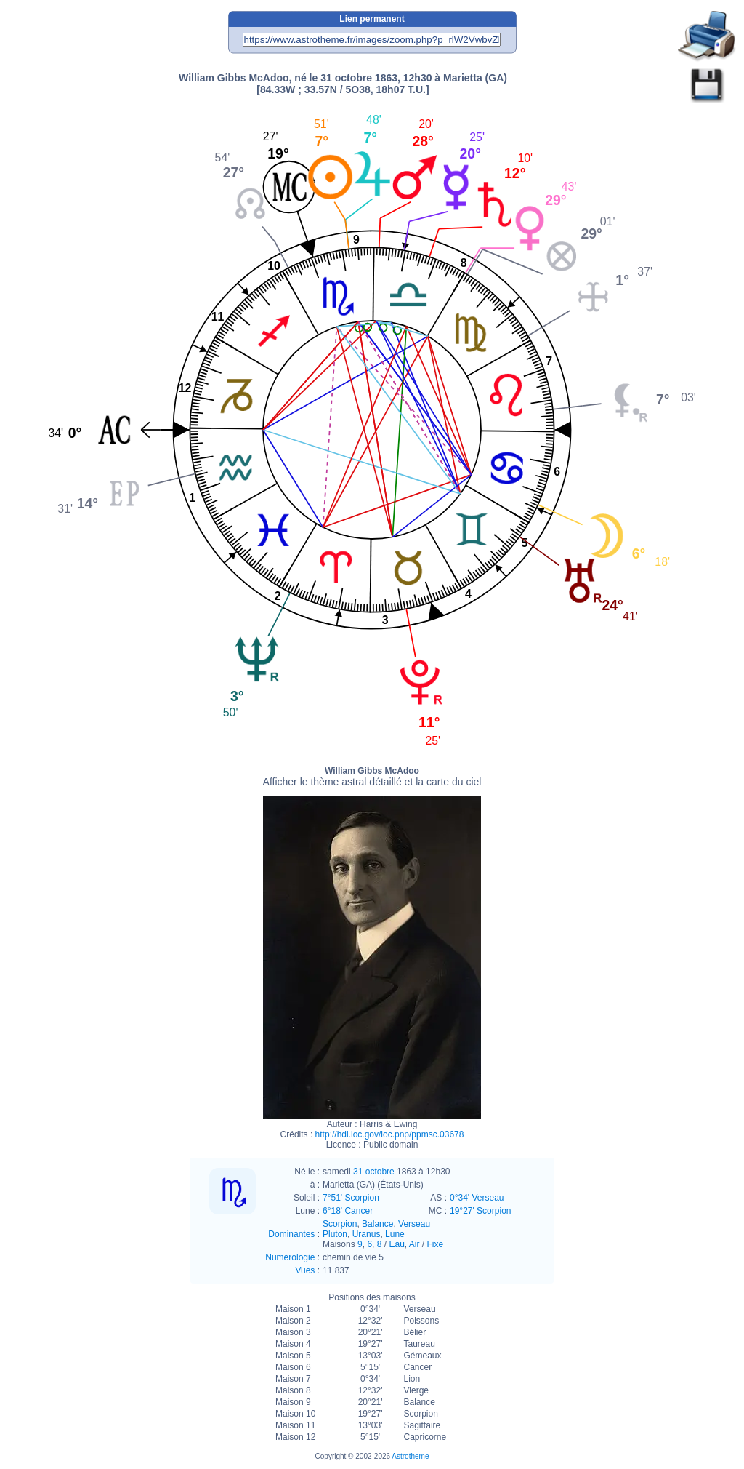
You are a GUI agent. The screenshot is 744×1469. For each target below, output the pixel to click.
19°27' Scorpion (480, 1211)
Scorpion (340, 1224)
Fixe (435, 1244)
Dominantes (291, 1234)
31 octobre (374, 1171)
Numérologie (290, 1257)
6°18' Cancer (348, 1211)
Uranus (366, 1234)
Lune (395, 1234)
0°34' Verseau (477, 1198)
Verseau (414, 1224)
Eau (396, 1244)
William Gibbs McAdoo (372, 777)
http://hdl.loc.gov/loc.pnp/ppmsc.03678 (389, 1134)
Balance (377, 1224)
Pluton (335, 1234)
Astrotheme (410, 1456)
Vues (305, 1270)
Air (414, 1244)
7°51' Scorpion (351, 1198)
